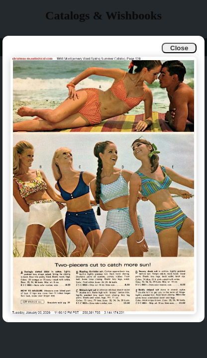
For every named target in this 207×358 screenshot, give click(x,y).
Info (15, 47)
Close (179, 48)
